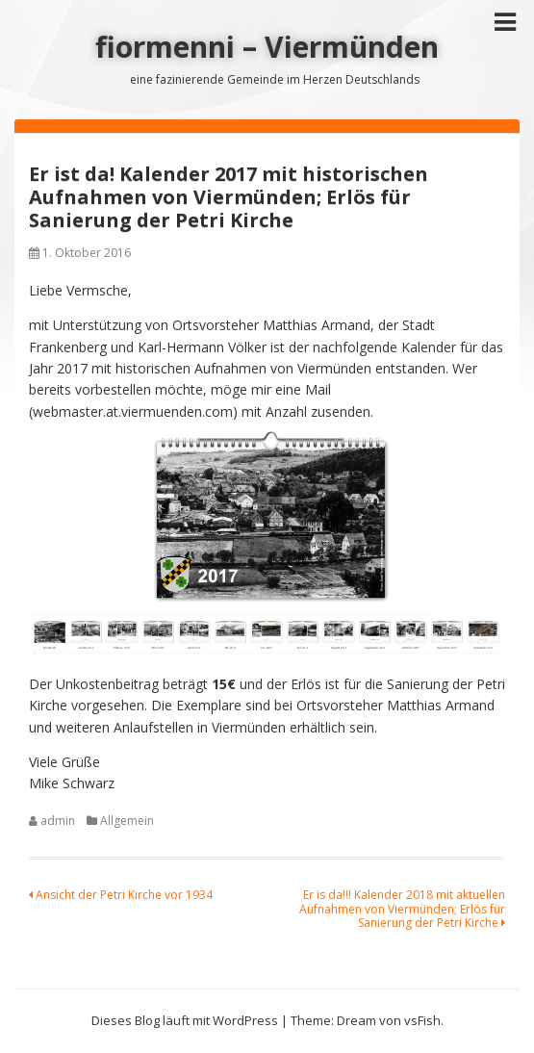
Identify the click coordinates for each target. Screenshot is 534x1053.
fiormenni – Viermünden (267, 47)
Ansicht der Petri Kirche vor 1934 (121, 894)
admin (57, 820)
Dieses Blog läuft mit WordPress (184, 1020)
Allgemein (127, 820)
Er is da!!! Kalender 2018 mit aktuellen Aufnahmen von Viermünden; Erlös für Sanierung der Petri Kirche (402, 908)
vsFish (422, 1020)
